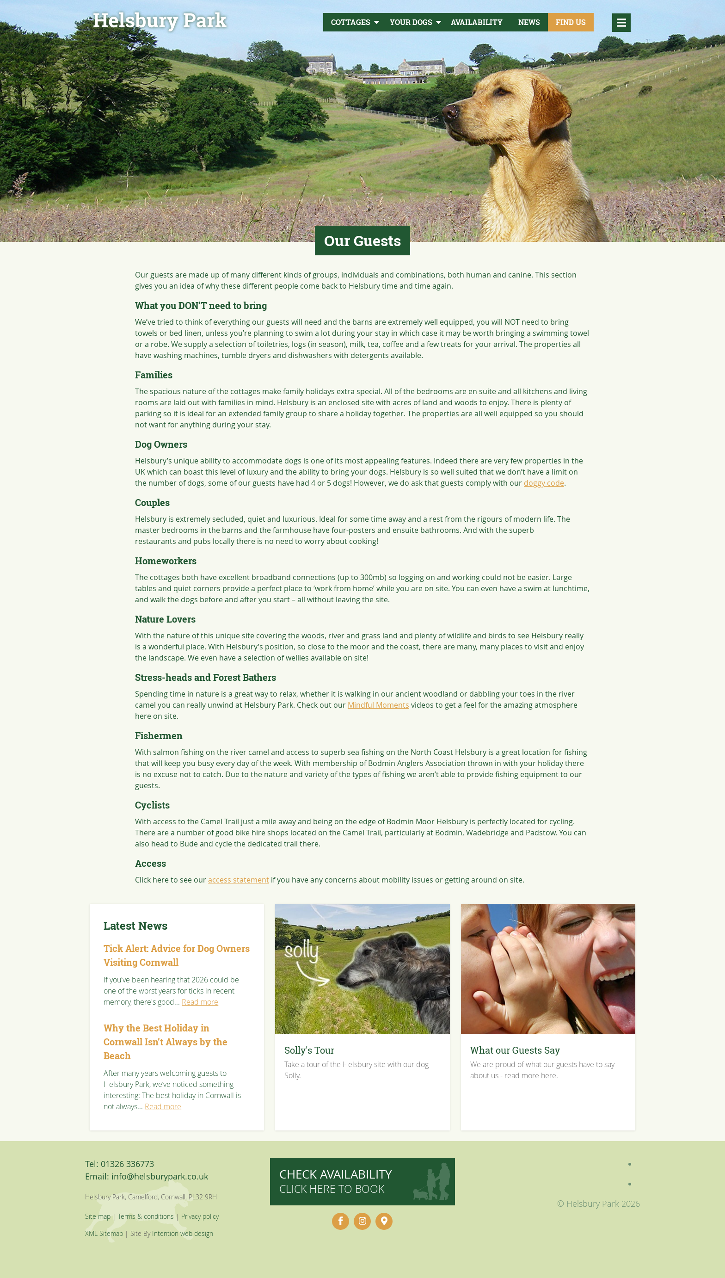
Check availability (335, 1181)
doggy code (544, 483)
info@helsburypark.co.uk (159, 1176)
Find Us (571, 22)
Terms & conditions (146, 1216)
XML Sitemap (104, 1233)
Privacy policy (200, 1216)
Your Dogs (411, 22)
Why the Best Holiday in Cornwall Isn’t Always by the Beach (165, 1042)
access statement (238, 880)
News (529, 22)
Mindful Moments (378, 705)
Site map (98, 1216)
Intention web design (182, 1233)
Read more (200, 1002)
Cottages (350, 22)
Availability (477, 22)
